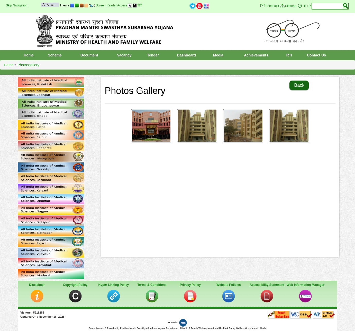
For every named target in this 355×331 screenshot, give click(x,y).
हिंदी (140, 5)
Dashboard (186, 55)
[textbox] (327, 6)
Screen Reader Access (111, 5)
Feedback (272, 6)
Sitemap (290, 6)
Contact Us (316, 55)
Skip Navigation (16, 5)
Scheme (55, 55)
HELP (307, 6)
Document (89, 55)
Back (299, 85)
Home (29, 55)
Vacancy (124, 55)
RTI (289, 55)
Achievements (256, 55)
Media (218, 55)
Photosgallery (28, 65)
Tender (153, 55)
